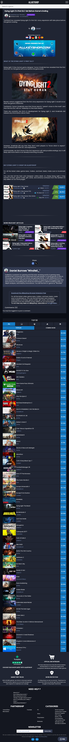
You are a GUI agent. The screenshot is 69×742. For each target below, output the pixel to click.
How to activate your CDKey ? (22, 700)
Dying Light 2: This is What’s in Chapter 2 (57, 236)
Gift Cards (58, 715)
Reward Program (60, 714)
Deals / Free (58, 717)
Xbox (38, 714)
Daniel (38, 29)
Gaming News (30, 14)
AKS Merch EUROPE (60, 724)
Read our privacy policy (41, 736)
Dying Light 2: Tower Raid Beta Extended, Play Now (25, 237)
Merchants (6, 712)
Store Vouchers (59, 710)
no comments (24, 16)
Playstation (40, 718)
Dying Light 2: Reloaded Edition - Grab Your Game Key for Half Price (54, 228)
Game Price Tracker (60, 712)
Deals (31, 249)
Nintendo (40, 722)
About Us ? (16, 693)
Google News (52, 304)
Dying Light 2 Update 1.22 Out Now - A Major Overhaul (25, 228)
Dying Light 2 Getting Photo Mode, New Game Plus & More (58, 245)
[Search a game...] (34, 6)
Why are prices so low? (20, 696)
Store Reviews (59, 719)
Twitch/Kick (6, 710)
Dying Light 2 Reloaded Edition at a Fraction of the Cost (22, 244)
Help (62, 739)
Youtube (29, 710)
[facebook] (32, 263)
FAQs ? (15, 701)
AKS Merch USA (59, 722)
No (37, 739)
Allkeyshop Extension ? (19, 703)
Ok (33, 739)
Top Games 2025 (60, 720)
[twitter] (36, 263)
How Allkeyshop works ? (20, 695)
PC (38, 710)
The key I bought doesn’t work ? (22, 698)
